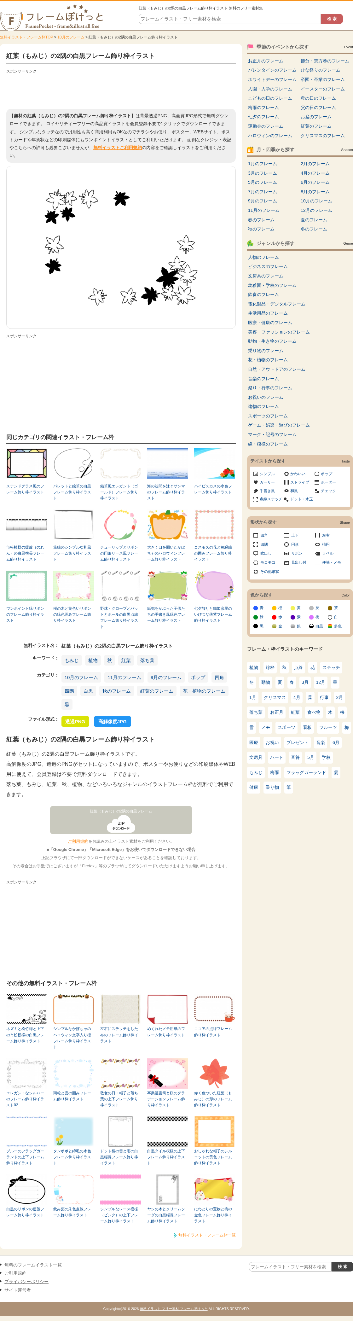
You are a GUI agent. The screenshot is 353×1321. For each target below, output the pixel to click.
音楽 (320, 742)
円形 (295, 544)
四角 (219, 677)
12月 (321, 682)
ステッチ (331, 667)
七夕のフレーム (263, 116)
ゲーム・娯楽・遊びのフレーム (279, 425)
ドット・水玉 (301, 499)
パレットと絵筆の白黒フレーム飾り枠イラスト (72, 492)
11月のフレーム (124, 677)
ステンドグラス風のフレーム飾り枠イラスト (25, 489)
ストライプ (299, 482)
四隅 (69, 691)
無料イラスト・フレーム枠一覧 (207, 1235)
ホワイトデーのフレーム (272, 79)
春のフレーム (261, 219)
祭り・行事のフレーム (270, 387)
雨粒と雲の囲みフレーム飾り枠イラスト (72, 1096)
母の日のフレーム (318, 98)
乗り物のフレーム (265, 350)
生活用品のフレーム (268, 313)
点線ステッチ (271, 499)
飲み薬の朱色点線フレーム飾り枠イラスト (72, 1212)
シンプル (267, 474)
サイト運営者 (17, 1290)
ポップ (198, 677)
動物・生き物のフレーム (272, 341)
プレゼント (297, 742)
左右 (326, 535)
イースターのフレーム (323, 88)
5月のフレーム (262, 182)
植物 (93, 660)
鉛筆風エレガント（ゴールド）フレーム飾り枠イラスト (119, 492)
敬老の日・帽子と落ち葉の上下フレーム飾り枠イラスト (119, 1099)
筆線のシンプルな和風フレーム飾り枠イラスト (72, 553)
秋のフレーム (116, 691)
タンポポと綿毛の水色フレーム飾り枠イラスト (72, 1157)
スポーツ (286, 727)
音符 (295, 757)
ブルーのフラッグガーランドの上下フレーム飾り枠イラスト (25, 1157)
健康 (253, 787)
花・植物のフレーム (204, 691)
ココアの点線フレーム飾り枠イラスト (213, 1032)
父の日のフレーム (318, 107)
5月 (310, 757)
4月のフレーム (315, 173)
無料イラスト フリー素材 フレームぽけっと (174, 1309)
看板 (307, 727)
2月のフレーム (315, 163)
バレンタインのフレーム (272, 70)
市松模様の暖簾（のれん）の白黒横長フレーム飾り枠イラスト (25, 553)
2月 (339, 697)
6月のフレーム (315, 182)
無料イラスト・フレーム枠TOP (26, 37)
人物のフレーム (263, 257)
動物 (265, 682)
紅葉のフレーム (156, 691)
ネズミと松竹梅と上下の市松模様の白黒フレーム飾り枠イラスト (25, 1035)
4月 (296, 697)
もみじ (72, 660)
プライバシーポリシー (26, 1281)
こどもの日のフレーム (270, 98)
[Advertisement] (121, 90)
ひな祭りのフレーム (320, 70)
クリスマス (275, 697)
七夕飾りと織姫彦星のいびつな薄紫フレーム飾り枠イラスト (213, 614)
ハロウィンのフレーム (270, 135)
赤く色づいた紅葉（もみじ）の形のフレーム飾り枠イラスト (213, 1099)
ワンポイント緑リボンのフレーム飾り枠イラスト (25, 614)
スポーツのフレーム (268, 415)
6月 (336, 742)
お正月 (276, 712)
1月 (252, 697)
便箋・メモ (331, 562)
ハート (276, 757)
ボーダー (328, 482)
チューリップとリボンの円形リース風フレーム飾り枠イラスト (119, 553)
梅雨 (274, 772)
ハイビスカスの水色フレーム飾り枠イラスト (213, 489)
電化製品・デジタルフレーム (276, 303)
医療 (253, 742)
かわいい (297, 474)
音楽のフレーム (263, 378)
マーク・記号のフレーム (272, 434)
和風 (294, 491)
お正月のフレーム (265, 60)
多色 (338, 626)
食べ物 (314, 712)
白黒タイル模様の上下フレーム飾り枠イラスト (166, 1157)
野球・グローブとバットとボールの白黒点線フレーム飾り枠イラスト (119, 617)
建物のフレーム (263, 406)
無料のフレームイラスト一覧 (33, 1264)
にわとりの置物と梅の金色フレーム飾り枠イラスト (213, 1215)
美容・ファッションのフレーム (279, 332)
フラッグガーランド (306, 772)
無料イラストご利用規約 (117, 147)
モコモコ (267, 562)
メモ (265, 727)
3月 (305, 682)
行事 (324, 697)
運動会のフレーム (265, 126)
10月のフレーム (70, 37)
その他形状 (269, 571)
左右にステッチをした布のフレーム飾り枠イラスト (119, 1035)
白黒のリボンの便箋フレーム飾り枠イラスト (25, 1212)
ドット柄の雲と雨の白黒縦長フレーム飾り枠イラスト (119, 1157)
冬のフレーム (314, 228)
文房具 (256, 757)
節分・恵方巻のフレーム (325, 60)
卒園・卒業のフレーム (323, 79)
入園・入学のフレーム (270, 88)
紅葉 (126, 660)
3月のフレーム (262, 173)
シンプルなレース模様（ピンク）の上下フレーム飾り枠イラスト (119, 1215)
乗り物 (272, 787)
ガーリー (267, 482)
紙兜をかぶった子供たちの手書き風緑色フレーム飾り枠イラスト (166, 614)
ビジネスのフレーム (268, 266)
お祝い (272, 742)
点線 (298, 667)
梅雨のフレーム (263, 107)
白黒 (88, 691)
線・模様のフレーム (268, 443)
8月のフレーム (315, 191)
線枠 (270, 667)
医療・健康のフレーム (270, 322)
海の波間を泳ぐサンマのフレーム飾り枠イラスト (166, 492)
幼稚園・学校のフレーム (272, 285)
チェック (328, 491)
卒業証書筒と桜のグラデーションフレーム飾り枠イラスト (166, 1099)
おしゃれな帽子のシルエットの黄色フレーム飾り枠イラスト (213, 1157)
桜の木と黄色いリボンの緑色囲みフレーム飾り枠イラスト (72, 614)
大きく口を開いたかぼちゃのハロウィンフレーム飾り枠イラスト (166, 553)
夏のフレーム (314, 219)
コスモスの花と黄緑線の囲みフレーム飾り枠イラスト (213, 553)
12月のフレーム (316, 210)
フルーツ (328, 727)
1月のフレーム (262, 163)
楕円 (326, 544)
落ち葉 (147, 660)
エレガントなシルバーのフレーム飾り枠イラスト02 (25, 1099)
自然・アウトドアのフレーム (276, 369)
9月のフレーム (166, 677)
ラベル (327, 553)
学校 (326, 757)
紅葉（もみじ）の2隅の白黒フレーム (121, 811)
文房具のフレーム (265, 275)
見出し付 (298, 562)
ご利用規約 (78, 841)
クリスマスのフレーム (323, 135)
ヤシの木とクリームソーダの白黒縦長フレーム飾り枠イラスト (166, 1215)
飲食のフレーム (263, 294)
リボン (297, 553)
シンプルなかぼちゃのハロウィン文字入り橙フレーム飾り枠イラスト (72, 1038)
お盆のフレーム (316, 116)
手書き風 (267, 491)
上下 (295, 535)
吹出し (266, 553)
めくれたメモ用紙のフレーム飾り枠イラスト (166, 1032)
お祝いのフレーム (265, 397)
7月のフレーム (262, 191)
